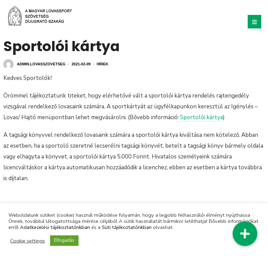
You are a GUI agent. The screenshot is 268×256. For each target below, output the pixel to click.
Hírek (102, 64)
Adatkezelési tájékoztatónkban (55, 227)
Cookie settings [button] (27, 241)
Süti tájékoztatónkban (127, 227)
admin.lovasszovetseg (41, 64)
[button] (245, 234)
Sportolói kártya (201, 117)
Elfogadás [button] (64, 240)
